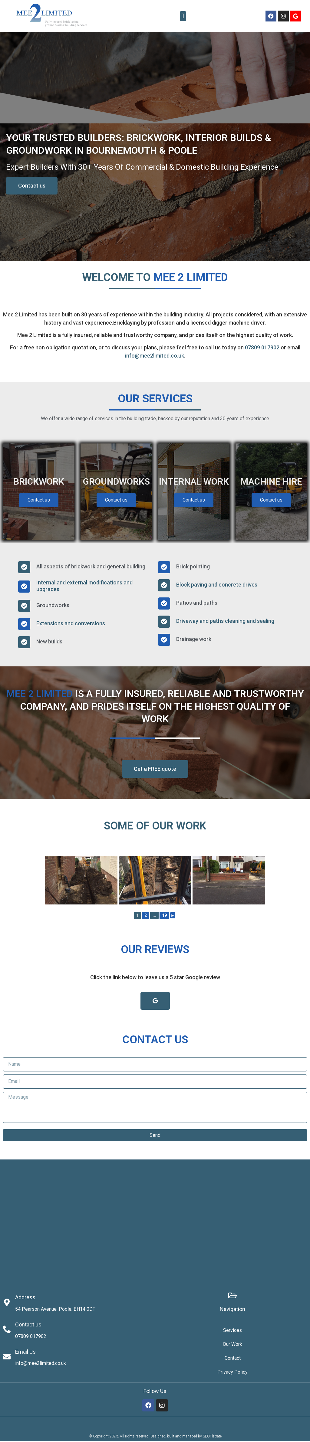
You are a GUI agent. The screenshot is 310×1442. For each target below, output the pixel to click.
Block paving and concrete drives (216, 585)
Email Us (25, 1352)
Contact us (39, 501)
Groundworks (52, 606)
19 (164, 916)
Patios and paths (196, 603)
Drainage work (193, 640)
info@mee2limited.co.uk (154, 355)
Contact (233, 1359)
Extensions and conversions (70, 624)
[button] (183, 16)
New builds (49, 642)
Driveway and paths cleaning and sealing (225, 622)
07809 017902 (262, 347)
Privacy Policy (232, 1373)
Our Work (232, 1345)
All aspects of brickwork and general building (90, 567)
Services (232, 1331)
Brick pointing (193, 567)
